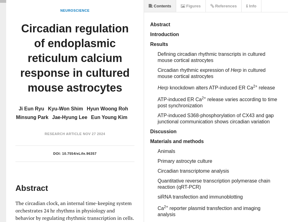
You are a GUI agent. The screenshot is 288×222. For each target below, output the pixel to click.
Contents (160, 6)
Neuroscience (75, 10)
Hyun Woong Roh (107, 108)
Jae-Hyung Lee (69, 117)
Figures (191, 6)
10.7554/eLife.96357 (79, 153)
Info (251, 6)
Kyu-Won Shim (65, 108)
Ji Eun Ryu (31, 108)
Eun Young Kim (109, 117)
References (223, 6)
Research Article (63, 134)
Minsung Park (32, 117)
